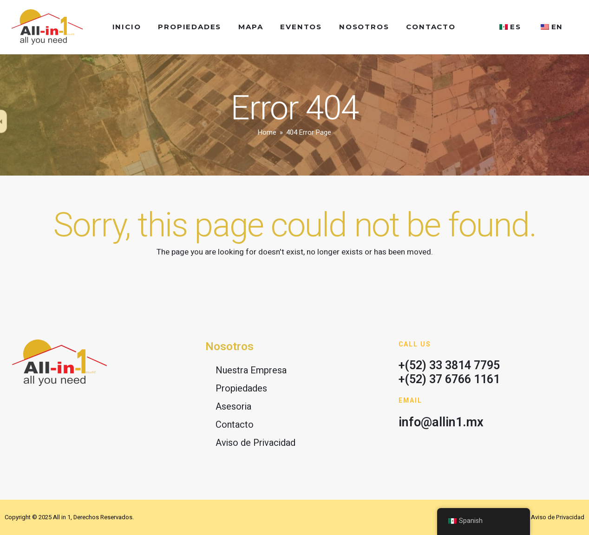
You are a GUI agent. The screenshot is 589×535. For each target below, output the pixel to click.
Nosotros (364, 26)
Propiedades (189, 26)
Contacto (430, 26)
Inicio (126, 26)
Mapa (250, 26)
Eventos (301, 26)
